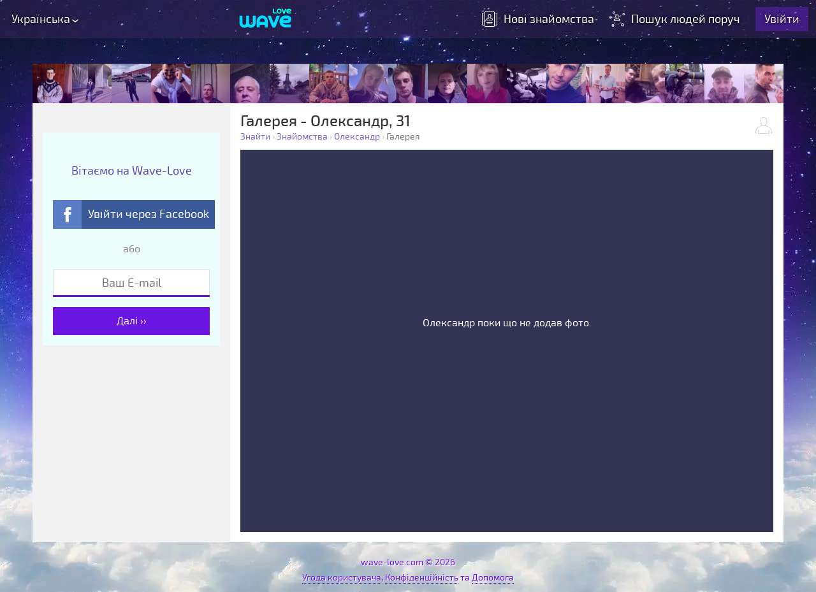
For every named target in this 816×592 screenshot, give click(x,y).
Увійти (781, 19)
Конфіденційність (421, 577)
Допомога (493, 577)
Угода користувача (341, 577)
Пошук (676, 19)
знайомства (538, 19)
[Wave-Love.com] (265, 19)
